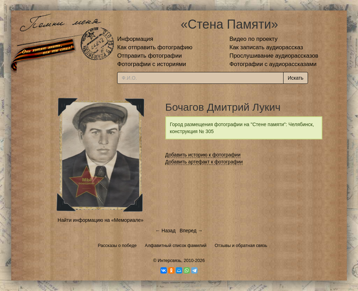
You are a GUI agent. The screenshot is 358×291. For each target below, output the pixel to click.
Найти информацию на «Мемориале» (100, 220)
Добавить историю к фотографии (203, 155)
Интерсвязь (169, 260)
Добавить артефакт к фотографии (204, 162)
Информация (135, 39)
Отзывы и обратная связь (241, 245)
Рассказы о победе (117, 245)
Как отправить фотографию (154, 47)
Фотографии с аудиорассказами (272, 64)
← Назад (165, 230)
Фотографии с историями (151, 64)
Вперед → (191, 230)
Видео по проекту (253, 39)
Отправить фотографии (149, 55)
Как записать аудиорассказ (266, 47)
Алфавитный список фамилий (175, 245)
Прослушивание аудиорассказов (273, 55)
